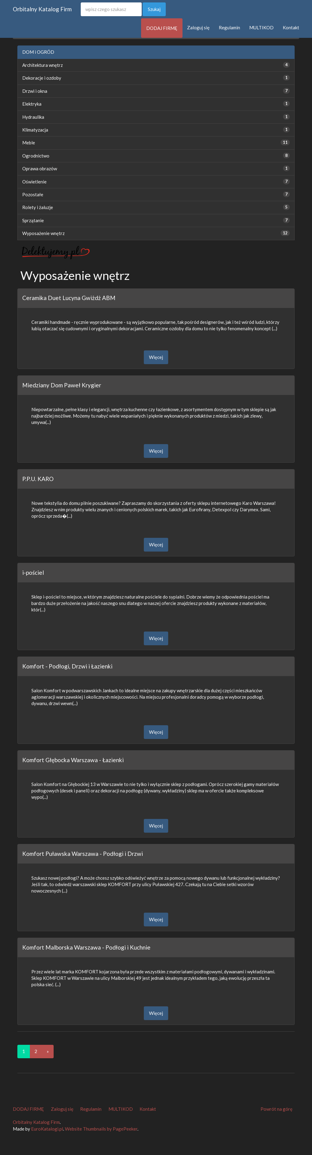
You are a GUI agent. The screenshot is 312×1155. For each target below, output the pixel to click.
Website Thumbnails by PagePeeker (101, 1128)
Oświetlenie (34, 181)
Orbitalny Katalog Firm (42, 9)
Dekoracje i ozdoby (41, 78)
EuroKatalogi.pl (47, 1128)
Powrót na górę (276, 1109)
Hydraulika (33, 117)
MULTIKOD (261, 27)
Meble (28, 142)
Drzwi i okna (34, 91)
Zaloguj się (198, 27)
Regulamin (229, 27)
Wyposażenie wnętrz (43, 233)
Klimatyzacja (35, 129)
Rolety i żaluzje (37, 207)
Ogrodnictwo (35, 155)
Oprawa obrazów (39, 168)
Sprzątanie (33, 220)
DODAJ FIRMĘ (161, 28)
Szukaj (154, 9)
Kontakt (291, 27)
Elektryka (31, 104)
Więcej (156, 357)
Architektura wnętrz (42, 65)
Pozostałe (32, 194)
